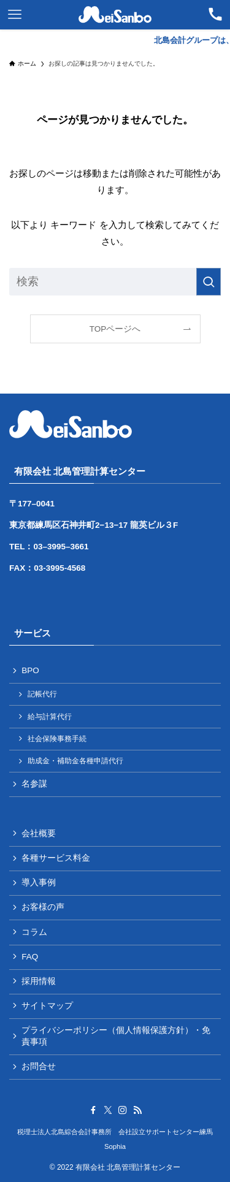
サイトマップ (47, 1005)
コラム (34, 932)
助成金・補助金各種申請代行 (75, 761)
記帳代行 (42, 694)
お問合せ (38, 1066)
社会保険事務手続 (57, 738)
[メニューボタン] (14, 14)
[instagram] (122, 1110)
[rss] (137, 1110)
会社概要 (38, 833)
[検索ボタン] (215, 14)
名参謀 (34, 783)
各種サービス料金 (55, 858)
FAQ (29, 956)
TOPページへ (115, 329)
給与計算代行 (50, 716)
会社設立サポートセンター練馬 (165, 1131)
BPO (30, 670)
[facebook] (93, 1110)
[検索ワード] (115, 282)
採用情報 (38, 981)
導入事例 (38, 882)
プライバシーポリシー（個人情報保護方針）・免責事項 (115, 1036)
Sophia (115, 1146)
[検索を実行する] (208, 282)
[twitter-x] (107, 1110)
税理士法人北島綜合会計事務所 (64, 1131)
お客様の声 (42, 907)
